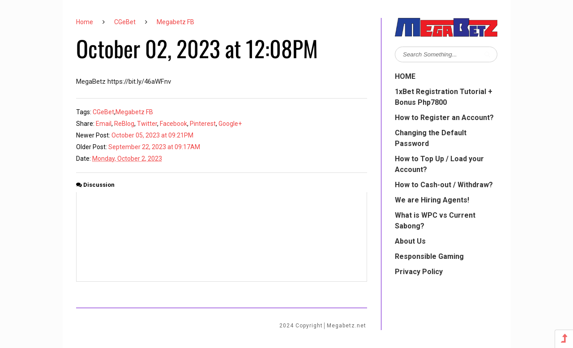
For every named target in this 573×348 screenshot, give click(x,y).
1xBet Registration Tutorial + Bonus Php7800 (443, 97)
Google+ (230, 123)
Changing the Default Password (430, 138)
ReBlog (124, 123)
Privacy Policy (419, 271)
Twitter (147, 123)
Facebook (173, 123)
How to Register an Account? (444, 117)
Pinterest (203, 123)
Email (103, 123)
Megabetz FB (175, 22)
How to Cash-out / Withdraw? (444, 184)
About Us (410, 241)
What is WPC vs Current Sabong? (435, 220)
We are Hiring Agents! (432, 200)
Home (84, 22)
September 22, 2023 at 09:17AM (154, 146)
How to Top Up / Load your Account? (439, 164)
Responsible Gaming (429, 256)
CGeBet (125, 22)
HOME (405, 76)
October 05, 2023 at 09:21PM (152, 135)
